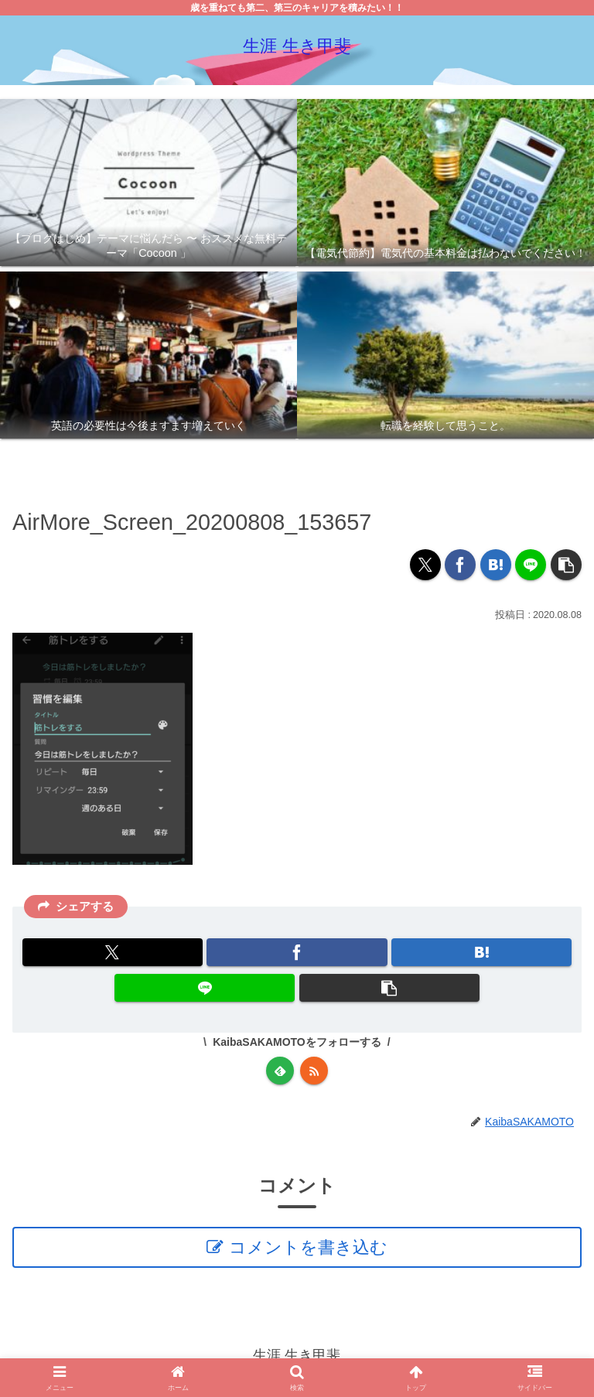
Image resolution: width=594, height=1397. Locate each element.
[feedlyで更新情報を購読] (280, 1070)
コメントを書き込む (308, 1247)
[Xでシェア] (425, 564)
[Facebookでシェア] (460, 564)
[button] (566, 564)
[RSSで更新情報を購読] (314, 1070)
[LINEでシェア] (530, 564)
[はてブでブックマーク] (495, 564)
